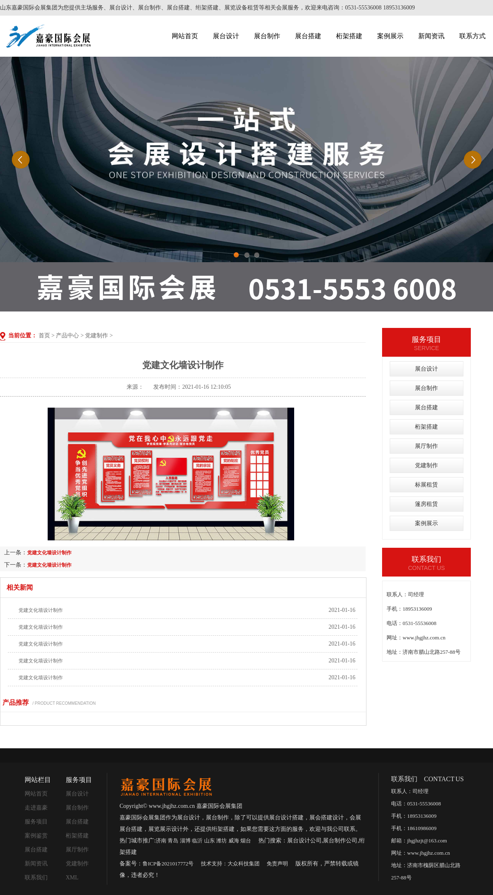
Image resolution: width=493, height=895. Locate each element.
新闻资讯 (431, 35)
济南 (161, 840)
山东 (209, 840)
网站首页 (185, 35)
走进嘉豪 (36, 808)
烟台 (245, 840)
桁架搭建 (349, 35)
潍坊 (221, 840)
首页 (44, 335)
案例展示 (390, 35)
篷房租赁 (426, 504)
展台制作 (267, 35)
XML (72, 877)
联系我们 (36, 877)
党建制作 (96, 335)
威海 (233, 840)
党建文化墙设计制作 (49, 553)
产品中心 (67, 335)
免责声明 (277, 863)
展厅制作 (426, 446)
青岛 (173, 840)
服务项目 (36, 822)
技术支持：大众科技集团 (230, 863)
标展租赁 (426, 485)
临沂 (197, 840)
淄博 (185, 840)
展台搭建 (308, 35)
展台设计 (226, 35)
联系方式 (472, 35)
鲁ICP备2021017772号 (168, 863)
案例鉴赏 (36, 836)
